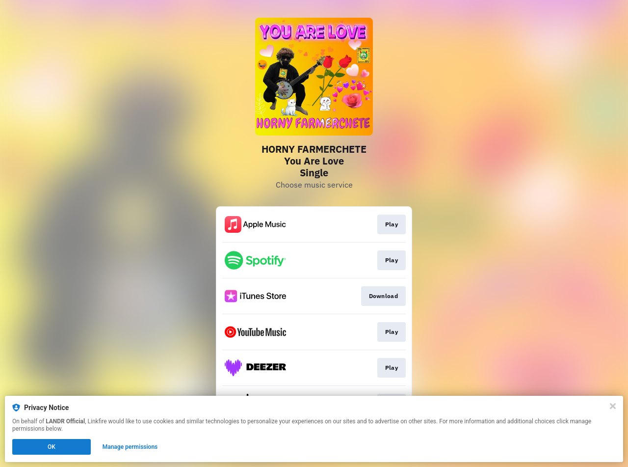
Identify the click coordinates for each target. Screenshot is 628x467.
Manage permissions (130, 446)
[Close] (613, 406)
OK (51, 446)
